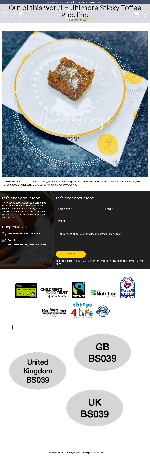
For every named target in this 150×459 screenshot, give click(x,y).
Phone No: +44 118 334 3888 (24, 233)
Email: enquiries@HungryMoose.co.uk (27, 242)
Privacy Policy (75, 456)
